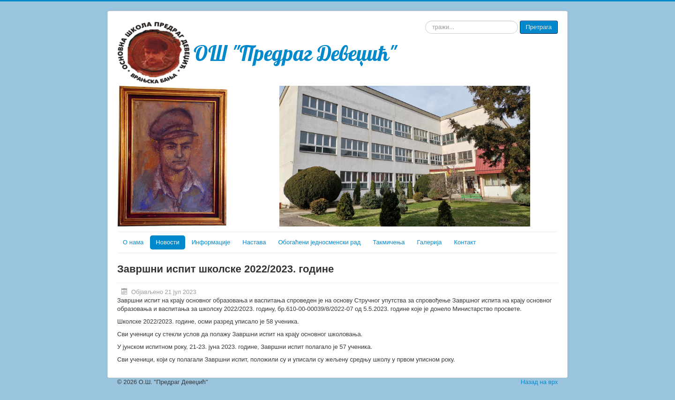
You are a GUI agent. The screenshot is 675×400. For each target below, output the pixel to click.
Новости (167, 242)
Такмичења (389, 242)
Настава (254, 242)
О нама (133, 242)
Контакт (465, 242)
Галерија (429, 242)
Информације (211, 242)
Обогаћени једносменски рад (319, 242)
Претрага (539, 26)
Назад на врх (539, 381)
